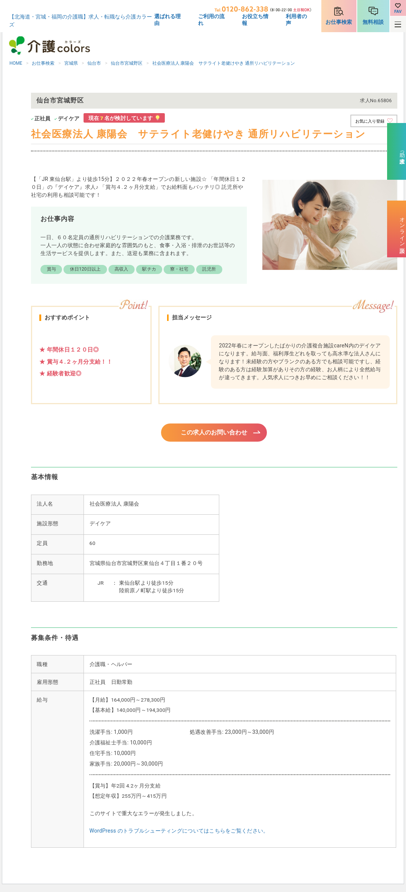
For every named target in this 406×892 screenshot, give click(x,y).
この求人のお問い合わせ (214, 433)
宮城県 (71, 63)
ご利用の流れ (211, 19)
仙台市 (94, 63)
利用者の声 (296, 19)
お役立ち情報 (255, 19)
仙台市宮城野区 (127, 63)
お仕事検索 (338, 22)
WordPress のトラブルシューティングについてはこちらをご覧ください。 (179, 832)
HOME (15, 63)
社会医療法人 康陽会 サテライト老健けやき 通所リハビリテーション (223, 63)
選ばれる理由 (167, 19)
